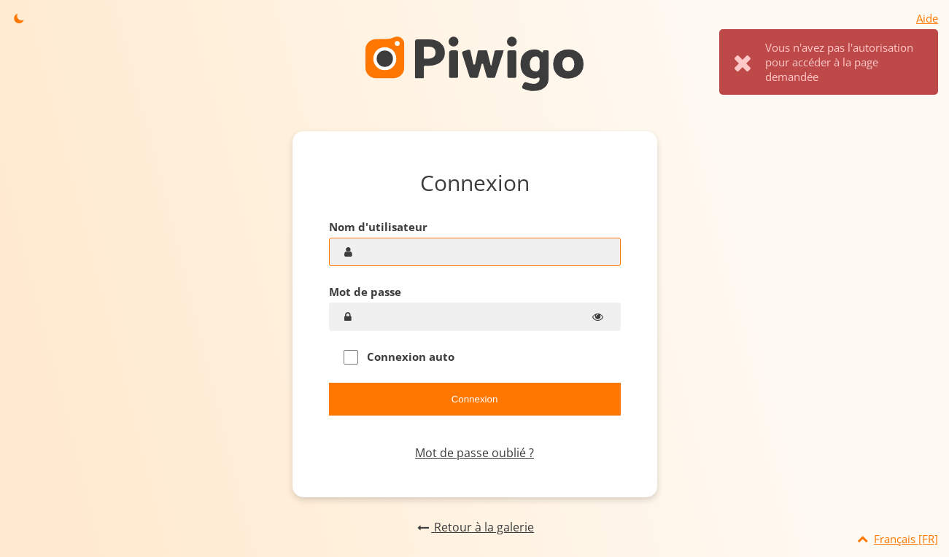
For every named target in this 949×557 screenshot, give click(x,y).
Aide (927, 18)
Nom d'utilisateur (378, 226)
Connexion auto (399, 357)
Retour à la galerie (474, 527)
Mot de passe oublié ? (474, 453)
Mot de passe (365, 291)
